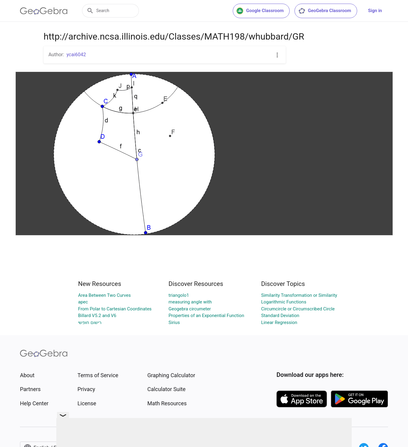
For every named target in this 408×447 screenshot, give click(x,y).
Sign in (375, 10)
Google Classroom (260, 11)
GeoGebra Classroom (324, 11)
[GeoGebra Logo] (43, 11)
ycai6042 (76, 54)
